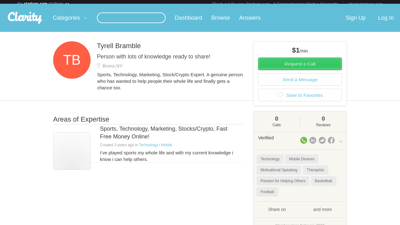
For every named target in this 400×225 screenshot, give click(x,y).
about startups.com (365, 4)
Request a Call (300, 67)
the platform (43, 4)
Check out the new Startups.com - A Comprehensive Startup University (275, 4)
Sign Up (356, 21)
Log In (386, 21)
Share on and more (300, 213)
